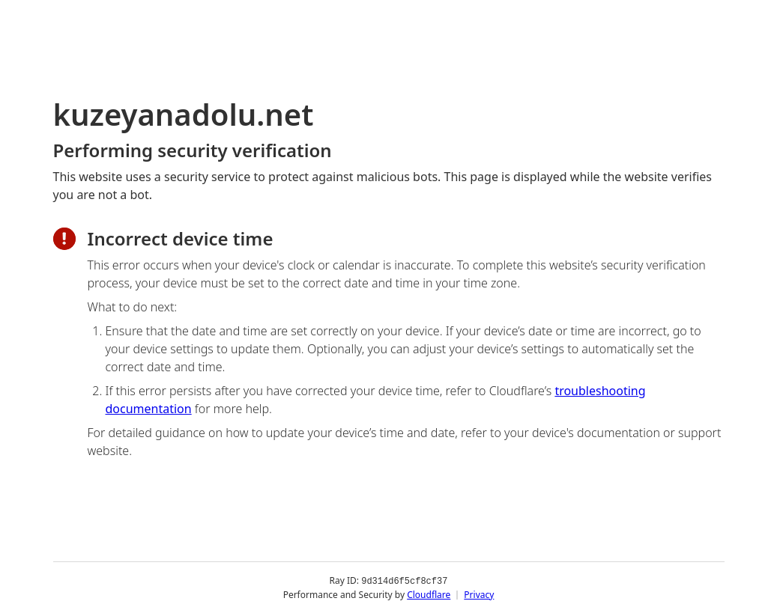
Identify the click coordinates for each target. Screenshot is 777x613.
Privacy (479, 594)
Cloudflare (428, 594)
